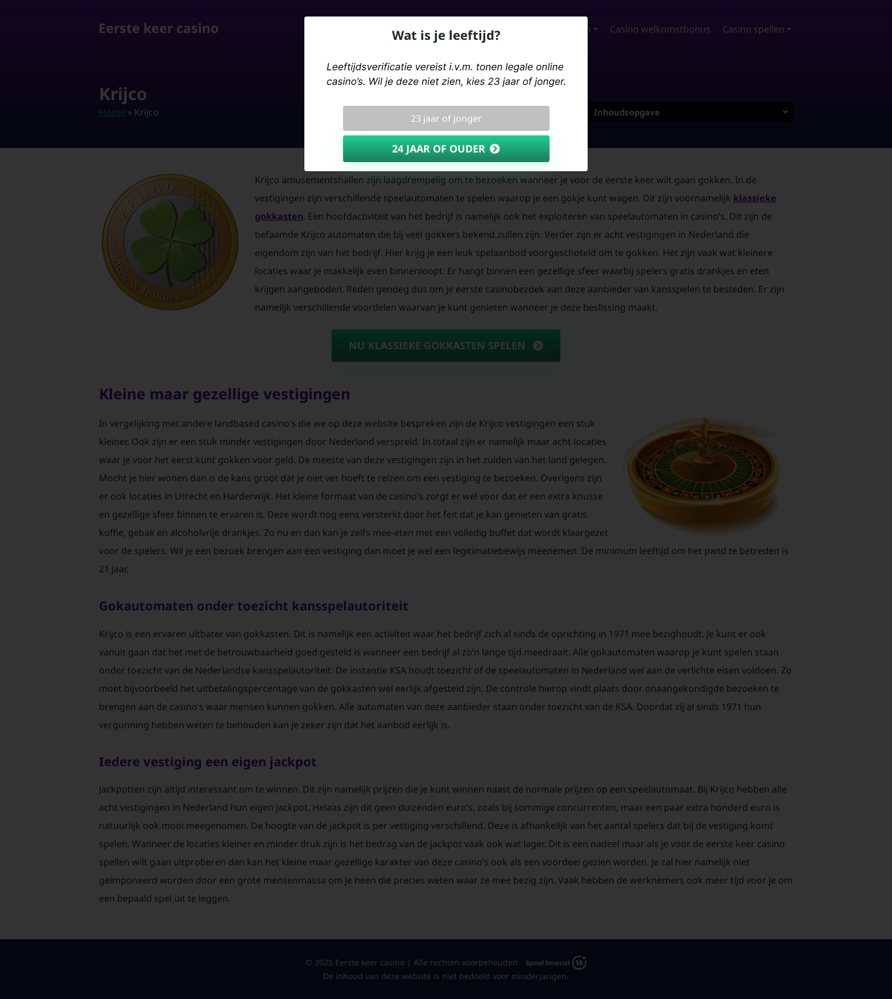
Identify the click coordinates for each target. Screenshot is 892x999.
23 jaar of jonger (446, 118)
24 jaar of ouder (438, 148)
